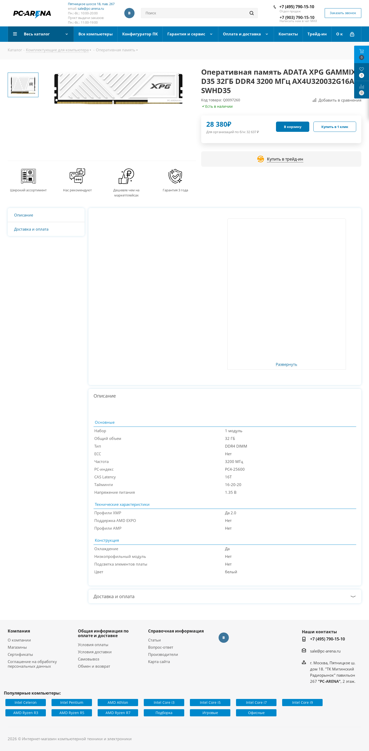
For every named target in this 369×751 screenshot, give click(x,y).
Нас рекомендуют (77, 190)
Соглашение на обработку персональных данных (32, 664)
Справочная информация (176, 631)
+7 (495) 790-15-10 (296, 6)
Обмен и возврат (94, 666)
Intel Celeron (26, 702)
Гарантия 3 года (175, 190)
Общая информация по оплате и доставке (103, 633)
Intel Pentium (71, 702)
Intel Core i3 (164, 702)
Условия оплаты (93, 644)
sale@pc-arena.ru (91, 8)
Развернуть (286, 364)
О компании (19, 640)
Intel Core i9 (302, 702)
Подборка (164, 712)
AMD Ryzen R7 (118, 712)
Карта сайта (159, 661)
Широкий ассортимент (28, 190)
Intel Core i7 (256, 702)
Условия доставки (95, 651)
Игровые (210, 712)
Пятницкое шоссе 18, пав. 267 (91, 4)
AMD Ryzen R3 (25, 712)
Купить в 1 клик (334, 126)
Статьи (154, 640)
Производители (163, 654)
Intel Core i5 (210, 702)
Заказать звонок (343, 13)
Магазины (17, 647)
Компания (19, 631)
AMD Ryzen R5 (71, 712)
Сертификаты (20, 654)
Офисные (256, 712)
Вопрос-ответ (160, 647)
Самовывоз (88, 658)
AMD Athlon (118, 702)
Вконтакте (129, 13)
